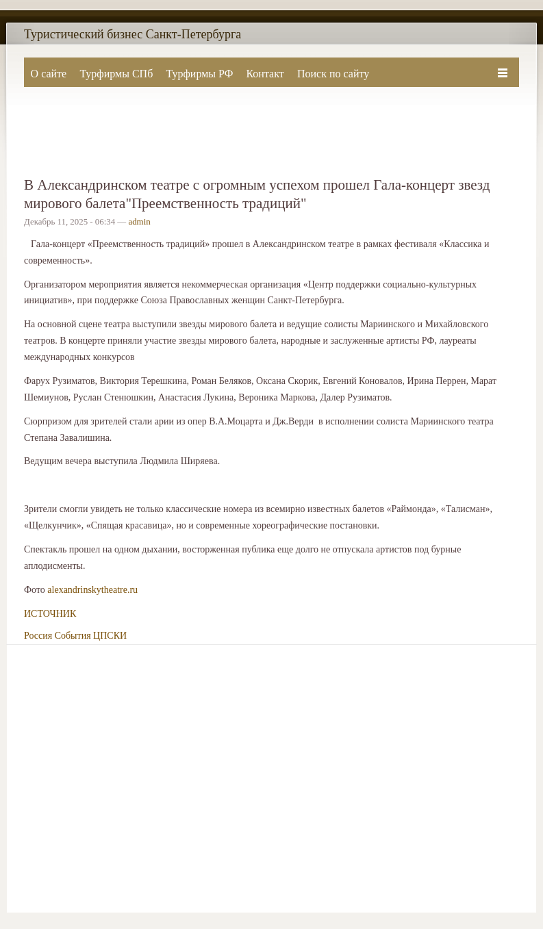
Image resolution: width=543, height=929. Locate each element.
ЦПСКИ (110, 636)
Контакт (264, 73)
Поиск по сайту (333, 73)
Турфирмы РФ (199, 73)
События (73, 636)
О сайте (49, 73)
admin (139, 222)
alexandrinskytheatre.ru (92, 590)
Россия (38, 636)
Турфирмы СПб (116, 73)
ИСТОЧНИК (50, 614)
